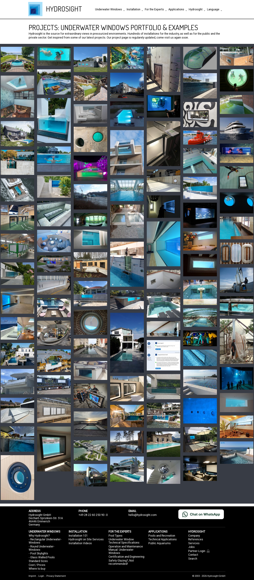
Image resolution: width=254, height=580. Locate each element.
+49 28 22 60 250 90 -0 (93, 515)
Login (41, 576)
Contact (193, 554)
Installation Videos (80, 543)
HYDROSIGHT (64, 8)
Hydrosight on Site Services (86, 539)
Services (194, 543)
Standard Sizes (38, 561)
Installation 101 (78, 535)
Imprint (32, 576)
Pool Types (115, 535)
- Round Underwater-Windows (41, 548)
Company (194, 535)
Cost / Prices (37, 565)
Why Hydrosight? (39, 535)
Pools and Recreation (161, 535)
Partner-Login (198, 551)
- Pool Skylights (38, 553)
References (195, 539)
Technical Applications (162, 539)
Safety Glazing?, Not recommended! (121, 562)
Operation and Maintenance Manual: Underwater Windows (126, 550)
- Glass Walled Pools (42, 557)
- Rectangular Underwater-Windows (45, 541)
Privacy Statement (56, 576)
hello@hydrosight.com (142, 515)
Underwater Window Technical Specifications (124, 541)
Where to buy (37, 568)
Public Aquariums (159, 543)
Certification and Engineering (126, 556)
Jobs (191, 547)
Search (192, 558)
